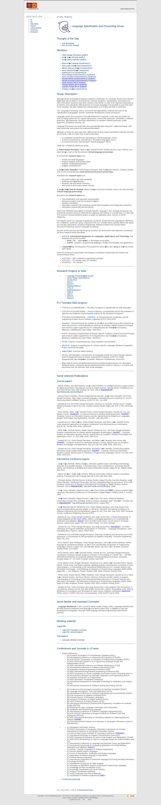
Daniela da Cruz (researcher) (73, 73)
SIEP (69, 294)
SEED (69, 296)
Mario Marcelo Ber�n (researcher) (75, 70)
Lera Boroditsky (68, 43)
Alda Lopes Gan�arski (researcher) (76, 66)
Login (122, 9)
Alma (69, 282)
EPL (61, 17)
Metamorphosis (73, 290)
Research (34, 32)
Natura (69, 298)
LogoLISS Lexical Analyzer (72, 632)
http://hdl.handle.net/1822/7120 (84, 503)
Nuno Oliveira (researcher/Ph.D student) (77, 75)
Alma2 (69, 284)
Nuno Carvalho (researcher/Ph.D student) (78, 77)
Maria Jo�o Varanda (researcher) (75, 63)
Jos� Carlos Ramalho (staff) (73, 60)
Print (132, 9)
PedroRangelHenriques (85, 790)
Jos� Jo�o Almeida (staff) (72, 57)
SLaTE (64, 236)
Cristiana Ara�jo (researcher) (73, 89)
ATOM (89, 799)
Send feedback (93, 798)
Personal (34, 30)
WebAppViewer (73, 286)
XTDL (69, 288)
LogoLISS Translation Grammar (74, 630)
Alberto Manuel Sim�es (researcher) (76, 68)
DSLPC (65, 345)
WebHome (68, 17)
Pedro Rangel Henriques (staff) (74, 55)
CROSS (90, 317)
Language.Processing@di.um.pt (79, 276)
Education (34, 24)
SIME (69, 292)
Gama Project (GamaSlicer (77, 278)
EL (32, 22)
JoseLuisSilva (36, 28)
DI (31, 20)
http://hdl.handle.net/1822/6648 (69, 392)
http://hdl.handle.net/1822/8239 (96, 486)
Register (127, 9)
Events (33, 26)
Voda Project (67, 351)
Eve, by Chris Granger (70, 45)
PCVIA (64, 342)
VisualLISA (71, 280)
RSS (84, 799)
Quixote (65, 323)
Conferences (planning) (71, 779)
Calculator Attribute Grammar (73, 640)
